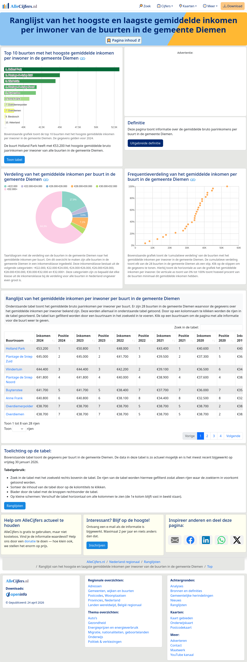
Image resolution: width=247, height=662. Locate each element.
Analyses (176, 586)
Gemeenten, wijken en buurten (111, 591)
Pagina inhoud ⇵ (123, 40)
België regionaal (129, 605)
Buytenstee (14, 390)
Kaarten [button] (186, 6)
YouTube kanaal (182, 655)
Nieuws (175, 600)
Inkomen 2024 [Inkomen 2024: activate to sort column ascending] (43, 338)
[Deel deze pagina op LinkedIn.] (206, 540)
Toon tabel (14, 159)
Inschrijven (97, 545)
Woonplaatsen (115, 595)
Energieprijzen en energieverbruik (113, 627)
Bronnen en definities (186, 591)
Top (210, 566)
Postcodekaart (181, 627)
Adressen (95, 586)
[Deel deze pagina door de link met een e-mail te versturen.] (175, 540)
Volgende (233, 436)
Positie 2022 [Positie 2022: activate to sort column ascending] (143, 338)
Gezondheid (97, 623)
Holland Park (15, 348)
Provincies (95, 600)
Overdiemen (15, 414)
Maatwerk (177, 650)
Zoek (145, 6)
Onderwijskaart (181, 623)
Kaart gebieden (181, 618)
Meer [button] (209, 6)
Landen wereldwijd (102, 605)
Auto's (92, 618)
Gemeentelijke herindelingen (191, 595)
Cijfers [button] (164, 6)
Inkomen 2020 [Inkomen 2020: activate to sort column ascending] (204, 338)
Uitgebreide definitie (145, 143)
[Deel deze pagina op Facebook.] (190, 540)
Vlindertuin (14, 369)
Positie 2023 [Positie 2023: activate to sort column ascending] (103, 338)
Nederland (112, 600)
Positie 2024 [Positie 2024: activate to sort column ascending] (63, 338)
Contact (176, 645)
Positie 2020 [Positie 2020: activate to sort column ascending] (224, 338)
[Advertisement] (185, 85)
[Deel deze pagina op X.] (237, 540)
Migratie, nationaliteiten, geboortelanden (118, 632)
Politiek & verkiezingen (105, 641)
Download (232, 6)
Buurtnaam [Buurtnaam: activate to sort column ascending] (15, 340)
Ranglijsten (15, 506)
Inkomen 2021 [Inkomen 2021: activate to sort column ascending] (164, 338)
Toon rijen (19, 429)
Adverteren (178, 640)
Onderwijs (95, 637)
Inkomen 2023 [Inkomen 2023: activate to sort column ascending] (83, 338)
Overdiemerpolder (19, 406)
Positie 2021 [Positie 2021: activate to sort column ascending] (183, 338)
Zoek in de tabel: (208, 327)
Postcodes (95, 595)
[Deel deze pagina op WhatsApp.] (221, 540)
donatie (30, 541)
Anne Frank (14, 398)
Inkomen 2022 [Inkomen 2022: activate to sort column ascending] (124, 338)
